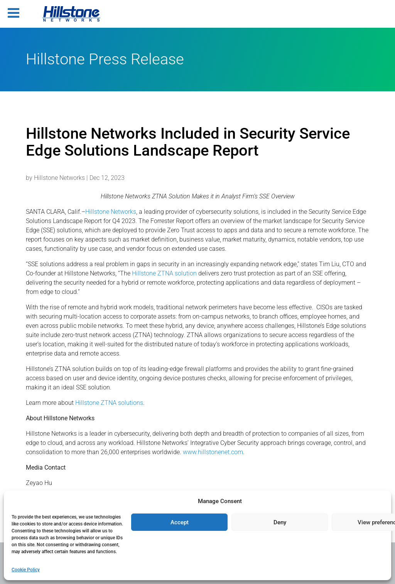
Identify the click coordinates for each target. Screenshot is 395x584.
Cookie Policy (26, 569)
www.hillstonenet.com (213, 452)
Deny (279, 522)
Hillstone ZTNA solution (164, 273)
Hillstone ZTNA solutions (109, 402)
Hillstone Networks (59, 177)
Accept (179, 522)
